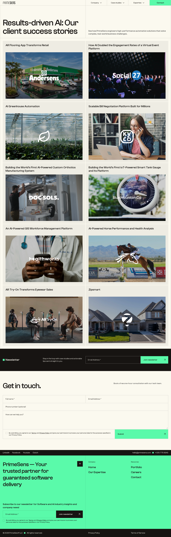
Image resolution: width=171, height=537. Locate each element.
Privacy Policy (45, 433)
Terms (33, 433)
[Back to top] (80, 464)
